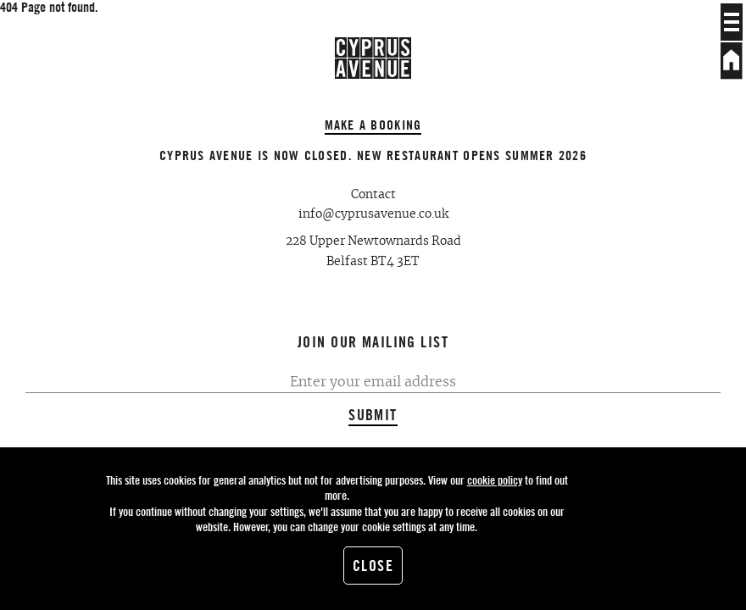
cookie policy (494, 480)
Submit (373, 414)
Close (373, 565)
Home (732, 61)
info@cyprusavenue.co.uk (373, 214)
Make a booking (373, 124)
